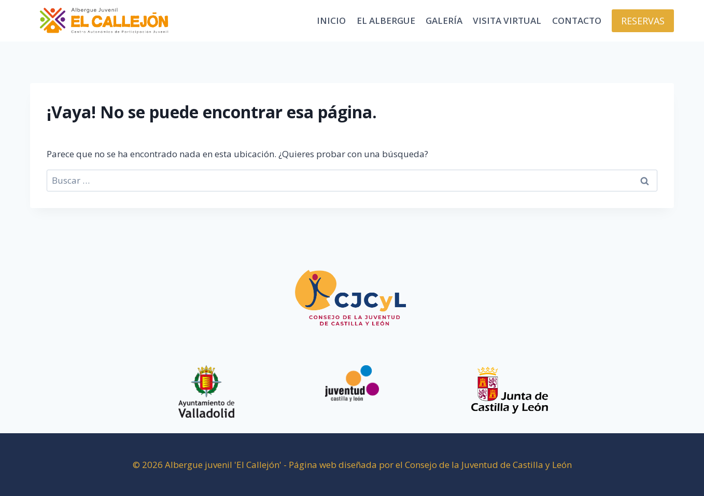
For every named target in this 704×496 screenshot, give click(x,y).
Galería (444, 20)
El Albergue (386, 20)
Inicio (331, 20)
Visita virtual (507, 20)
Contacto (576, 20)
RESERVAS (643, 21)
